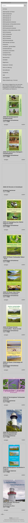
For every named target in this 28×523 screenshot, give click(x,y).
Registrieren (5, 62)
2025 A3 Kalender (7, 36)
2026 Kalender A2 (7, 20)
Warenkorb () (6, 57)
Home (5, 9)
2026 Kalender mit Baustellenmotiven (11, 24)
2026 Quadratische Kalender (9, 22)
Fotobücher (5, 44)
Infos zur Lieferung (7, 67)
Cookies (21, 519)
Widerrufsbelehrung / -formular (10, 80)
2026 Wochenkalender (8, 26)
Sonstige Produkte (7, 54)
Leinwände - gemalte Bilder (9, 46)
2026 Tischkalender (7, 13)
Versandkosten (6, 70)
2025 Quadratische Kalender (9, 28)
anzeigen (6, 124)
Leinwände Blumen (7, 48)
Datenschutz (16, 519)
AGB (4, 75)
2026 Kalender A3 (7, 18)
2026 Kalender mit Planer (9, 11)
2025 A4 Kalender (7, 32)
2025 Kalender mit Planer (9, 42)
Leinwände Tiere (6, 52)
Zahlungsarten (6, 77)
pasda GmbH (16, 518)
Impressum (7, 519)
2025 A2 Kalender (7, 38)
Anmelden (5, 59)
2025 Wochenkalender (8, 40)
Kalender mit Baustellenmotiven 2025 (11, 30)
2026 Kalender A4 (7, 16)
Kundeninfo (5, 72)
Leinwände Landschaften (8, 50)
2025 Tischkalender (7, 34)
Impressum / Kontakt (8, 65)
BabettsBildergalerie (6, 2)
